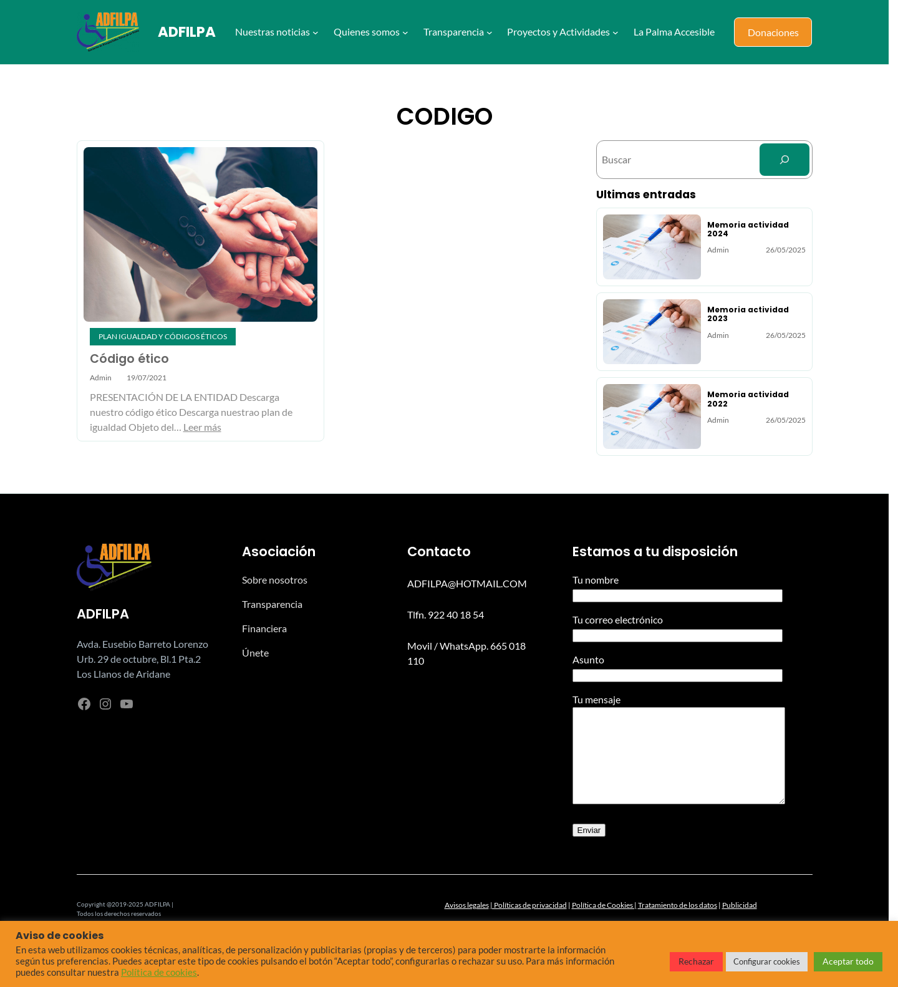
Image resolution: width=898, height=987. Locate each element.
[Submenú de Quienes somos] (405, 32)
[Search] (784, 159)
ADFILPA (187, 32)
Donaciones (773, 32)
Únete (255, 652)
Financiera (264, 628)
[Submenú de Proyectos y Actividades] (615, 32)
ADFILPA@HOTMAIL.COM (467, 583)
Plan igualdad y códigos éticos (163, 336)
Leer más (202, 427)
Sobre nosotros (274, 579)
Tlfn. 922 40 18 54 (445, 614)
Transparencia (272, 604)
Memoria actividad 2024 (748, 230)
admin (101, 377)
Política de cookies (159, 972)
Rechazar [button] (696, 961)
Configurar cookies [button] (766, 961)
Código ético (129, 359)
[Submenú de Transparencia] (489, 32)
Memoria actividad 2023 (748, 315)
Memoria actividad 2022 (748, 399)
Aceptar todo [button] (848, 961)
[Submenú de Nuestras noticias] (315, 32)
